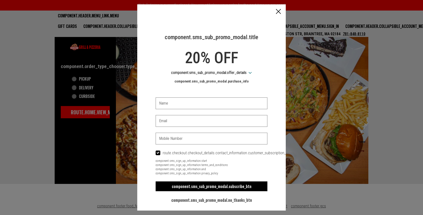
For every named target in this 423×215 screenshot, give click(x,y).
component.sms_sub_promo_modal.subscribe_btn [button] (211, 186)
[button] (278, 12)
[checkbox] (211, 153)
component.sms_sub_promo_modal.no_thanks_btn (211, 200)
